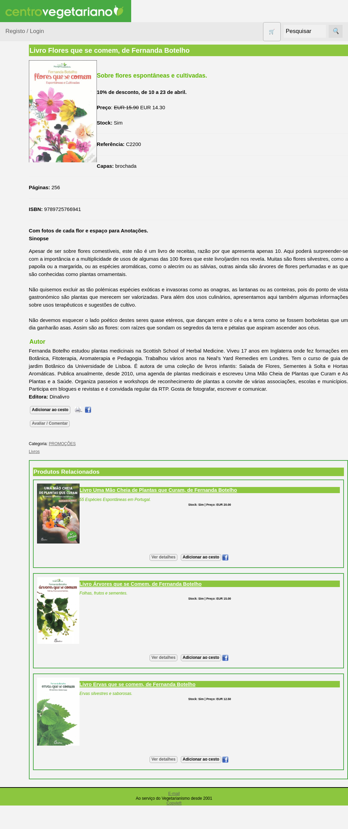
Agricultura (26, 104)
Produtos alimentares (27, 261)
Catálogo (32, 507)
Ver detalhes (183, 572)
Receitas (31, 394)
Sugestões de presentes (29, 329)
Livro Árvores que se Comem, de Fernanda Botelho (180, 599)
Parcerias (16, 788)
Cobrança (33, 718)
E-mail (174, 809)
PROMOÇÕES (30, 299)
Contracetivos (29, 177)
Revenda (32, 622)
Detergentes (27, 190)
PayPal (30, 748)
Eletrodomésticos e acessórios (33, 207)
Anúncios (32, 405)
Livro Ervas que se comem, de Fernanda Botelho (176, 699)
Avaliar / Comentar (89, 438)
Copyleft (174, 818)
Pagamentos (19, 680)
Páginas (14, 363)
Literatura (32, 457)
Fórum (29, 435)
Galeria (30, 446)
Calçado (23, 143)
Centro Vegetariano (27, 160)
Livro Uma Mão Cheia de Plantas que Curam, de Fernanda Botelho (197, 505)
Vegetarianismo (39, 383)
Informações (19, 476)
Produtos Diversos (24, 282)
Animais (23, 116)
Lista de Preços (39, 518)
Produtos (15, 86)
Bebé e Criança (31, 130)
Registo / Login (24, 31)
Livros (20, 244)
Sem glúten (26, 312)
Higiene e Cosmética (26, 227)
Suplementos (29, 346)
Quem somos (37, 496)
